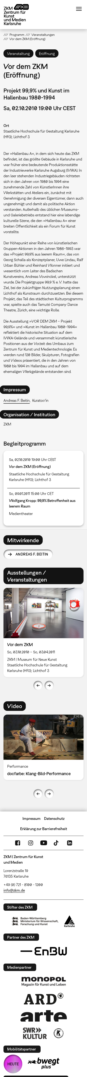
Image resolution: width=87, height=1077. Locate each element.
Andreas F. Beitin (16, 400)
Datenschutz (54, 818)
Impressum (32, 818)
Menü (79, 9)
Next (49, 685)
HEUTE (13, 1064)
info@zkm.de (14, 890)
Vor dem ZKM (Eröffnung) (30, 466)
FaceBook (17, 843)
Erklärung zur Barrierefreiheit (43, 829)
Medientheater (21, 513)
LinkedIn (69, 843)
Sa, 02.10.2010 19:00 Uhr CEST (32, 459)
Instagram (30, 843)
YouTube (43, 843)
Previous (38, 685)
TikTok (56, 843)
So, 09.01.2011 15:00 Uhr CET (31, 493)
